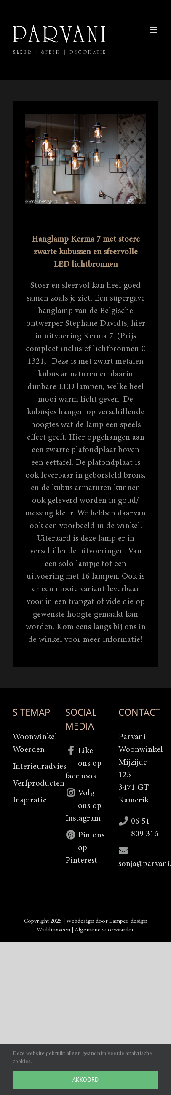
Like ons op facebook (83, 764)
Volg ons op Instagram (83, 806)
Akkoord (85, 1079)
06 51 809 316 (144, 827)
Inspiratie (30, 800)
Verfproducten (33, 783)
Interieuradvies (33, 766)
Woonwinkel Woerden (33, 743)
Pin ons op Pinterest (84, 848)
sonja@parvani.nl (138, 864)
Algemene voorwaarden (105, 930)
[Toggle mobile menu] (154, 29)
